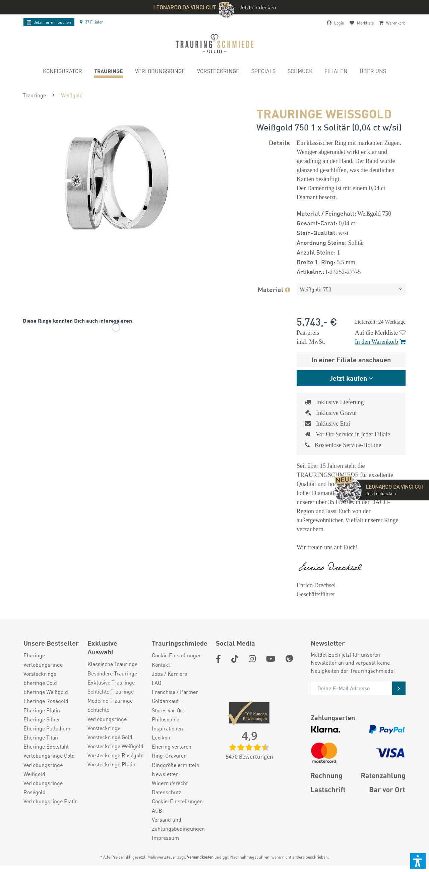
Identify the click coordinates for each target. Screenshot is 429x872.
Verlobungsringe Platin (50, 801)
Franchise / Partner (175, 691)
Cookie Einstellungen (177, 655)
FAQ (156, 682)
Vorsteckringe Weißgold (115, 746)
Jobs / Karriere (169, 673)
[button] (418, 861)
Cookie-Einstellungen (177, 801)
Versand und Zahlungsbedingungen (178, 824)
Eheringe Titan (40, 737)
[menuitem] (62, 72)
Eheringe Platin (41, 710)
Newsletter (165, 773)
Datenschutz (166, 792)
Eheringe (34, 655)
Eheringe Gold (40, 682)
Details (279, 142)
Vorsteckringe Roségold (115, 755)
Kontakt (161, 664)
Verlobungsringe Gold (49, 755)
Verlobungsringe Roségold (43, 787)
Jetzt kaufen (348, 378)
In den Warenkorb (380, 341)
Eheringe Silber (41, 719)
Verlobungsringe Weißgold (43, 769)
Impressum (165, 837)
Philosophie (165, 719)
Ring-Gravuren (169, 755)
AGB (157, 810)
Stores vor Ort (168, 710)
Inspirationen (167, 728)
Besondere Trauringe (112, 673)
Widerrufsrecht (170, 782)
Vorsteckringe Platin (111, 764)
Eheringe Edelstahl (46, 746)
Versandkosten (200, 857)
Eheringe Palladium (46, 728)
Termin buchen (49, 22)
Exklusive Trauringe (111, 682)
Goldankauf (165, 700)
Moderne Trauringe (110, 700)
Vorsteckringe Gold (109, 737)
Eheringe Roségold (45, 700)
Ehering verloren (171, 746)
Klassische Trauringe (112, 663)
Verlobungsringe (43, 664)
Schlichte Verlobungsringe (107, 714)
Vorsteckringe (39, 673)
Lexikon (161, 737)
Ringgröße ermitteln (175, 764)
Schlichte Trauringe (110, 691)
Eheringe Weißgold (45, 691)
